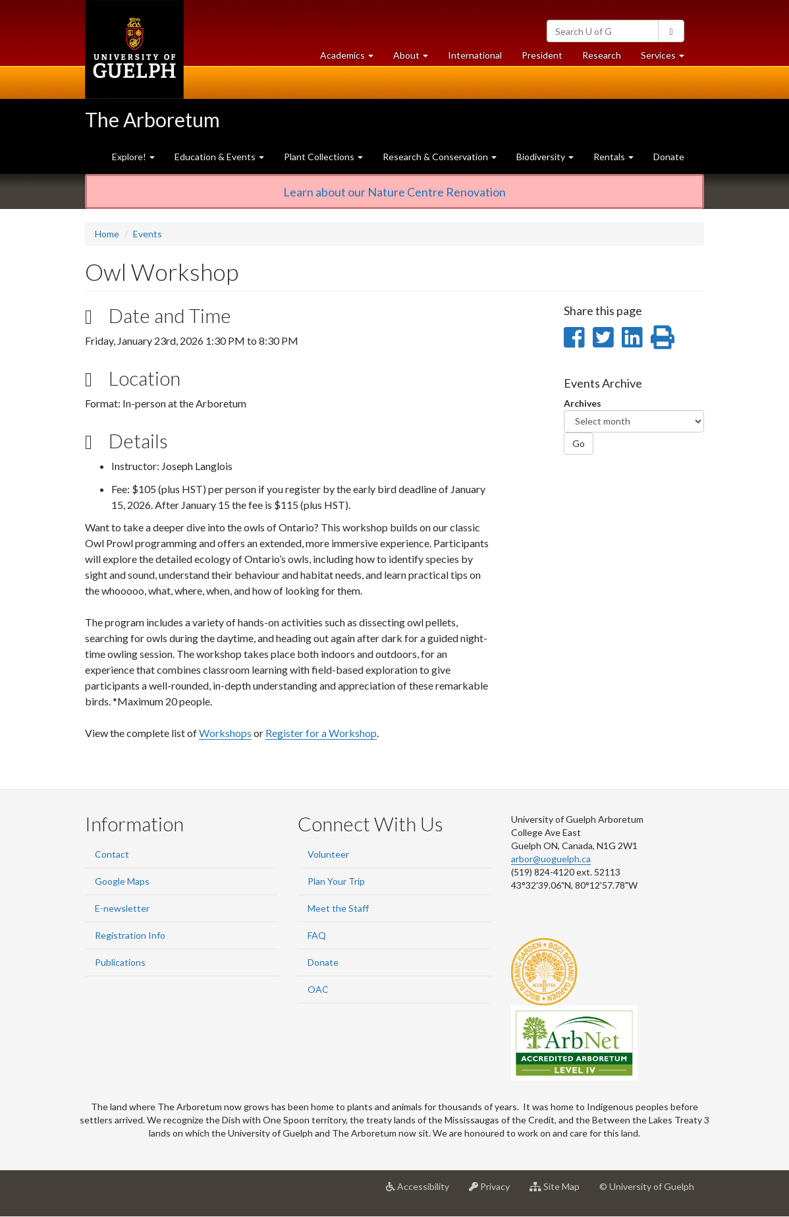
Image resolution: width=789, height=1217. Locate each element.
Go (578, 443)
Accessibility (422, 1191)
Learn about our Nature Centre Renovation (394, 192)
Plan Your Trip (336, 881)
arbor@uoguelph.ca (551, 858)
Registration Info (130, 935)
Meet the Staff (338, 908)
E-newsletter (122, 908)
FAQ (317, 935)
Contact (112, 854)
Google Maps (122, 881)
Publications (120, 962)
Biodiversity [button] (545, 156)
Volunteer (328, 854)
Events (147, 233)
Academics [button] (351, 58)
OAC (318, 989)
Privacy (494, 1191)
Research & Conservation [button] (440, 156)
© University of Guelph (646, 1186)
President (542, 55)
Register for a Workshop (321, 733)
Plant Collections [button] (323, 156)
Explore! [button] (133, 156)
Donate (668, 156)
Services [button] (667, 58)
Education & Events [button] (219, 156)
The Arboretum (152, 119)
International (475, 55)
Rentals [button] (613, 156)
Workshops (225, 733)
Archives (582, 403)
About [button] (415, 58)
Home (107, 233)
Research (606, 58)
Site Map (559, 1191)
